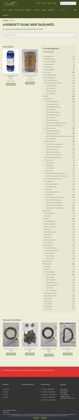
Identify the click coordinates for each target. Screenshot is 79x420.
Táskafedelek (49, 306)
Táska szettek (49, 301)
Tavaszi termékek (52, 91)
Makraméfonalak (50, 141)
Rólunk (10, 10)
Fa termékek (47, 72)
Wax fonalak (51, 168)
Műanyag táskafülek (53, 282)
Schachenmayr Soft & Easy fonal (55, 125)
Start (4, 10)
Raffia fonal (51, 165)
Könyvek (48, 237)
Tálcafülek (50, 287)
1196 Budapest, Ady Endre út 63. (67, 398)
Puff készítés (49, 67)
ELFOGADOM (36, 417)
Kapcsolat (6, 15)
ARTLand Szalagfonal (53, 184)
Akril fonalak (49, 99)
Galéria (44, 10)
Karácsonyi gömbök (51, 61)
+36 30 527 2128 (63, 391)
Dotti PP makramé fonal (54, 152)
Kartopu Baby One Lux (53, 104)
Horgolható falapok (51, 75)
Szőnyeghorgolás (50, 69)
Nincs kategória (48, 261)
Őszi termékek (51, 88)
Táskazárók (49, 309)
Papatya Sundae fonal (53, 120)
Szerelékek (49, 298)
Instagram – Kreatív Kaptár (49, 400)
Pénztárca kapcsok (50, 240)
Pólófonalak (49, 170)
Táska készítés (48, 264)
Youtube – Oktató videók (48, 389)
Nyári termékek (51, 85)
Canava (48, 269)
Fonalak (46, 96)
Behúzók (48, 266)
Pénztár (54, 3)
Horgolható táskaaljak (51, 295)
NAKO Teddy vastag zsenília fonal (54, 157)
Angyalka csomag (50, 59)
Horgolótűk (49, 234)
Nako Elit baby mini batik (54, 112)
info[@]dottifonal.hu (65, 396)
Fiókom (44, 3)
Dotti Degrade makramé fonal (55, 146)
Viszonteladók (19, 10)
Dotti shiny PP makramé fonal (55, 154)
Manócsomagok (50, 64)
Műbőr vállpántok (52, 285)
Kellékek (48, 216)
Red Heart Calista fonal (53, 192)
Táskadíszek (49, 303)
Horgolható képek (50, 77)
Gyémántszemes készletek (52, 250)
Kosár (49, 3)
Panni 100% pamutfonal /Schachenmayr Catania (59, 136)
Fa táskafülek (51, 277)
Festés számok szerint (51, 248)
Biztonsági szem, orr (51, 224)
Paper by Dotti (51, 162)
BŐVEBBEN (43, 417)
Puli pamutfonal (52, 138)
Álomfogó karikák (50, 221)
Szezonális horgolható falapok (53, 83)
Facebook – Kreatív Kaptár (49, 397)
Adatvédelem (6, 412)
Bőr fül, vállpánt (52, 274)
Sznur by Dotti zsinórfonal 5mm (55, 208)
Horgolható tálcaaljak (51, 80)
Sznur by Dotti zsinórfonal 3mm (55, 205)
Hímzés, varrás (48, 210)
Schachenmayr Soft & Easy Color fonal (57, 123)
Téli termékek (51, 93)
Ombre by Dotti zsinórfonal (54, 200)
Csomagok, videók (49, 56)
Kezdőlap (6, 20)
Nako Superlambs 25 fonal (54, 115)
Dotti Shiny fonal (52, 186)
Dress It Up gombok (51, 226)
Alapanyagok (51, 256)
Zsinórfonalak (49, 194)
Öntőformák (51, 258)
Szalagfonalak (49, 181)
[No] (77, 416)
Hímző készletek (50, 213)
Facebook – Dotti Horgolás (49, 392)
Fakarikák (48, 229)
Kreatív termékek (49, 245)
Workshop (51, 10)
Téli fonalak (49, 189)
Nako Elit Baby (51, 109)
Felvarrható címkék (51, 232)
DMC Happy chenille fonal (54, 131)
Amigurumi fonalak (50, 128)
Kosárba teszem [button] (10, 84)
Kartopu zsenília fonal (53, 133)
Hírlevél (37, 10)
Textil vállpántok (52, 290)
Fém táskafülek (51, 279)
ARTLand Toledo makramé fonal (55, 144)
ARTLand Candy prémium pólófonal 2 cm (57, 176)
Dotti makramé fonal (53, 149)
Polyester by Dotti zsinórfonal (55, 202)
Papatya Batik (51, 117)
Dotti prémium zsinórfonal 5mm (56, 197)
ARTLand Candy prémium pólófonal (56, 173)
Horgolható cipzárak (51, 293)
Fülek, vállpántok (50, 271)
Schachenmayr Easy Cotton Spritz (54, 178)
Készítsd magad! (50, 253)
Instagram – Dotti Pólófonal (49, 394)
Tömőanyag (49, 242)
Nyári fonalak (49, 160)
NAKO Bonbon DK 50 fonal (54, 107)
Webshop (39, 3)
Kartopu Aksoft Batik (53, 101)
